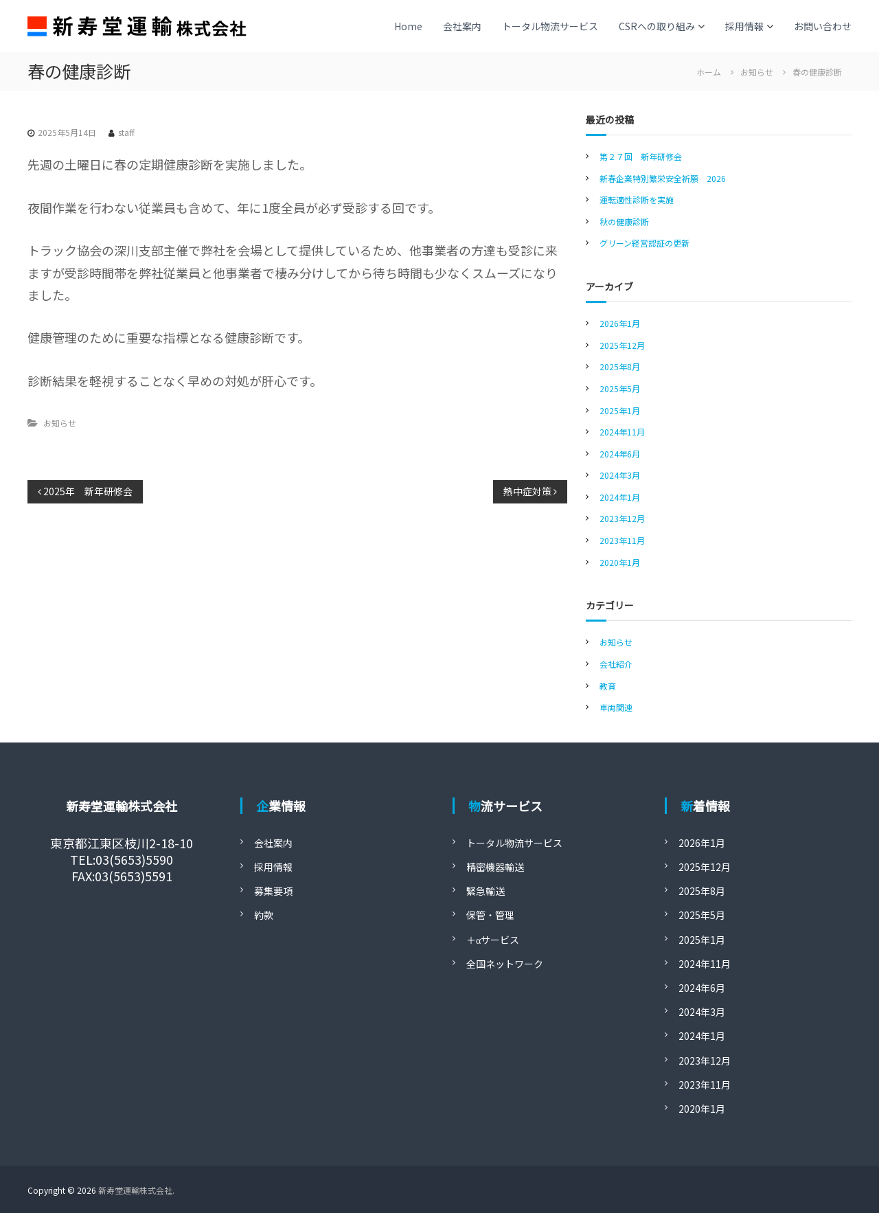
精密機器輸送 (495, 867)
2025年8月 (620, 366)
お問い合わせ (823, 26)
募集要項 (273, 891)
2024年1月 (620, 497)
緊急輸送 (485, 891)
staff (126, 132)
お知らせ (756, 72)
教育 (608, 686)
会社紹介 (616, 664)
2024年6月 (620, 454)
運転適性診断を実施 (637, 199)
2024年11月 (622, 432)
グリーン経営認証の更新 (644, 243)
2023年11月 (622, 540)
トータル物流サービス (550, 26)
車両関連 (616, 707)
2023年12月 (622, 518)
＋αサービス (492, 939)
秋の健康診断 (624, 221)
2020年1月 (620, 562)
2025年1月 (620, 410)
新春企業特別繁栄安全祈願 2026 (663, 178)
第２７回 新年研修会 (641, 156)
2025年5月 (620, 388)
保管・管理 (490, 915)
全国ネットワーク (504, 964)
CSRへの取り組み (657, 26)
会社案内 (462, 26)
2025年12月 (622, 345)
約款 (263, 915)
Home (408, 26)
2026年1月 (620, 323)
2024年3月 (620, 475)
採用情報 (744, 26)
